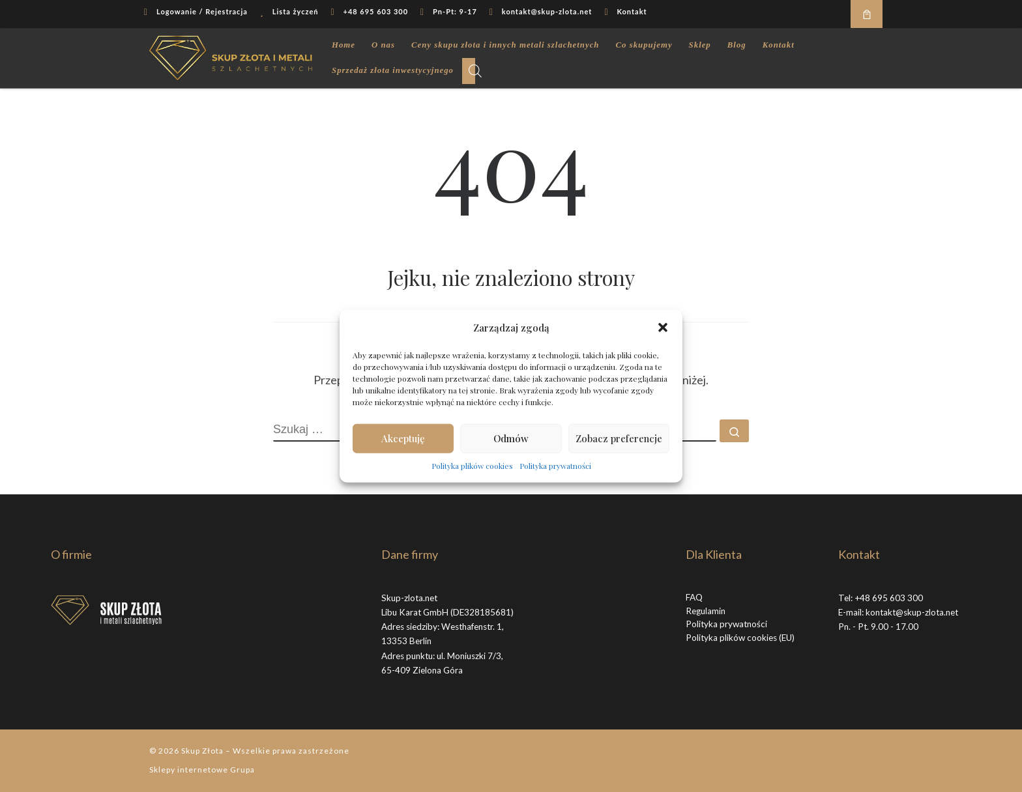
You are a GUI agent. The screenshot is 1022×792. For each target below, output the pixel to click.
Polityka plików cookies (472, 465)
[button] (662, 327)
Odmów (511, 438)
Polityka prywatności (555, 465)
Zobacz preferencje (619, 438)
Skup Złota (202, 751)
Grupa (242, 769)
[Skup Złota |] (230, 54)
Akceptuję (403, 438)
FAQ (694, 597)
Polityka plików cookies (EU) (740, 637)
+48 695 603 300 (888, 598)
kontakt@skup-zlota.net (912, 612)
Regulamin (705, 611)
